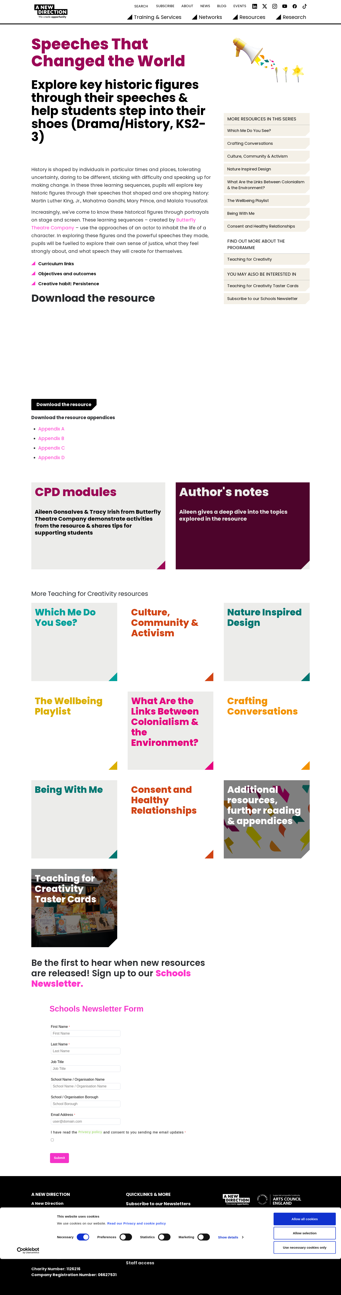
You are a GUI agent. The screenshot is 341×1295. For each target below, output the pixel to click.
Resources (252, 17)
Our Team (137, 1218)
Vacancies (138, 1226)
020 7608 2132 (45, 1236)
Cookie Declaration (147, 1241)
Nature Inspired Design (249, 169)
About (187, 5)
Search (141, 6)
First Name (59, 1026)
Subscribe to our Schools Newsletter (262, 298)
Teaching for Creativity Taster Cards (263, 285)
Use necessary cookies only (304, 1283)
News (205, 5)
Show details (228, 1273)
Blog (221, 5)
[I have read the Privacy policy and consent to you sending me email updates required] (119, 1133)
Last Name (59, 1044)
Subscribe (165, 5)
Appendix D (51, 457)
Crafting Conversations (250, 143)
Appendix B (51, 438)
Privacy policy (90, 1132)
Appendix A (51, 429)
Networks (210, 17)
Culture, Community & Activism (257, 156)
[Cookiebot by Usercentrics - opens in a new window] (28, 1286)
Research (294, 17)
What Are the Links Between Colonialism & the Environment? (265, 184)
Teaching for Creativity (249, 259)
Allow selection (304, 1269)
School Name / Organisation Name (78, 1079)
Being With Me (240, 213)
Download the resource (64, 404)
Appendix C (51, 448)
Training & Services (157, 17)
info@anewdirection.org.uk (59, 1242)
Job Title (57, 1062)
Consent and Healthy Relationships (261, 226)
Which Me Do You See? (249, 130)
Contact (135, 1211)
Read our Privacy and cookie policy (136, 1259)
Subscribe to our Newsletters (158, 1204)
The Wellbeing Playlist (248, 200)
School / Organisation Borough (74, 1097)
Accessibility (140, 1233)
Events (239, 5)
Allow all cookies (305, 1255)
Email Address (62, 1115)
